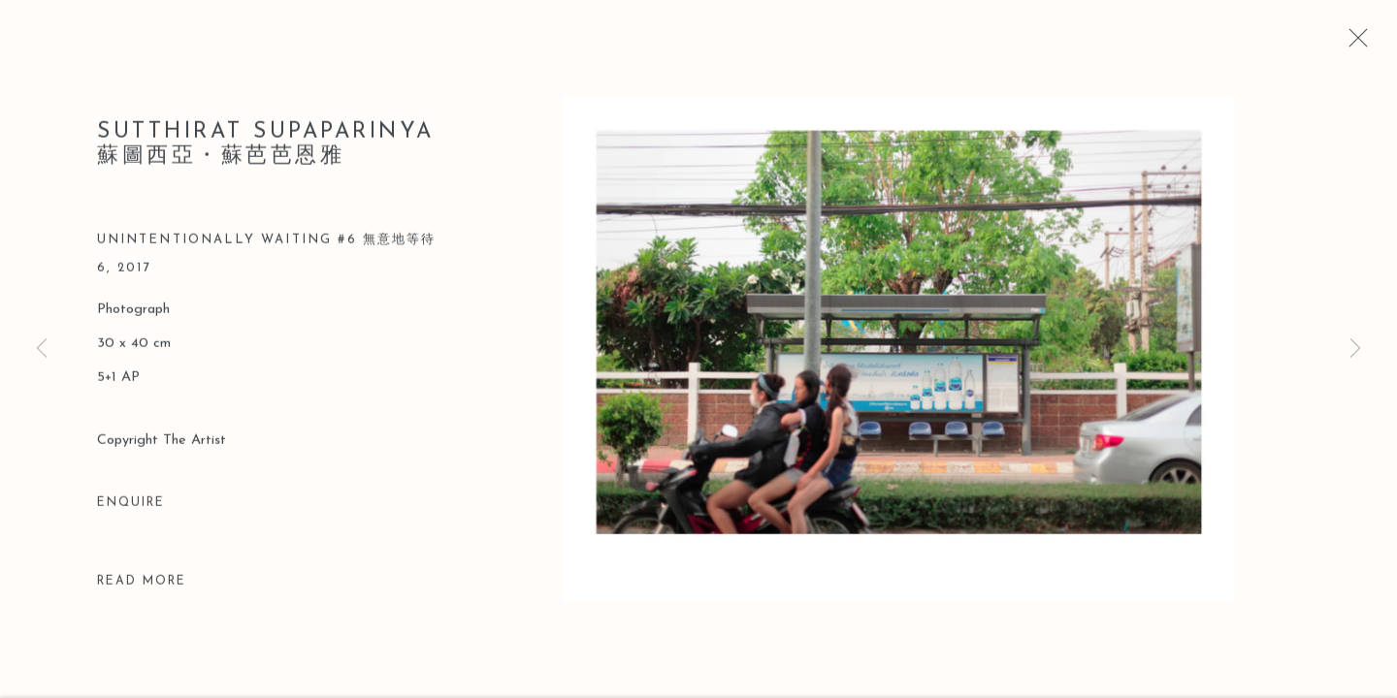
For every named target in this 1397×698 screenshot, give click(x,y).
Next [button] (1355, 349)
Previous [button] (41, 349)
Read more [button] (141, 583)
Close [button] (1353, 43)
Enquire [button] (131, 505)
